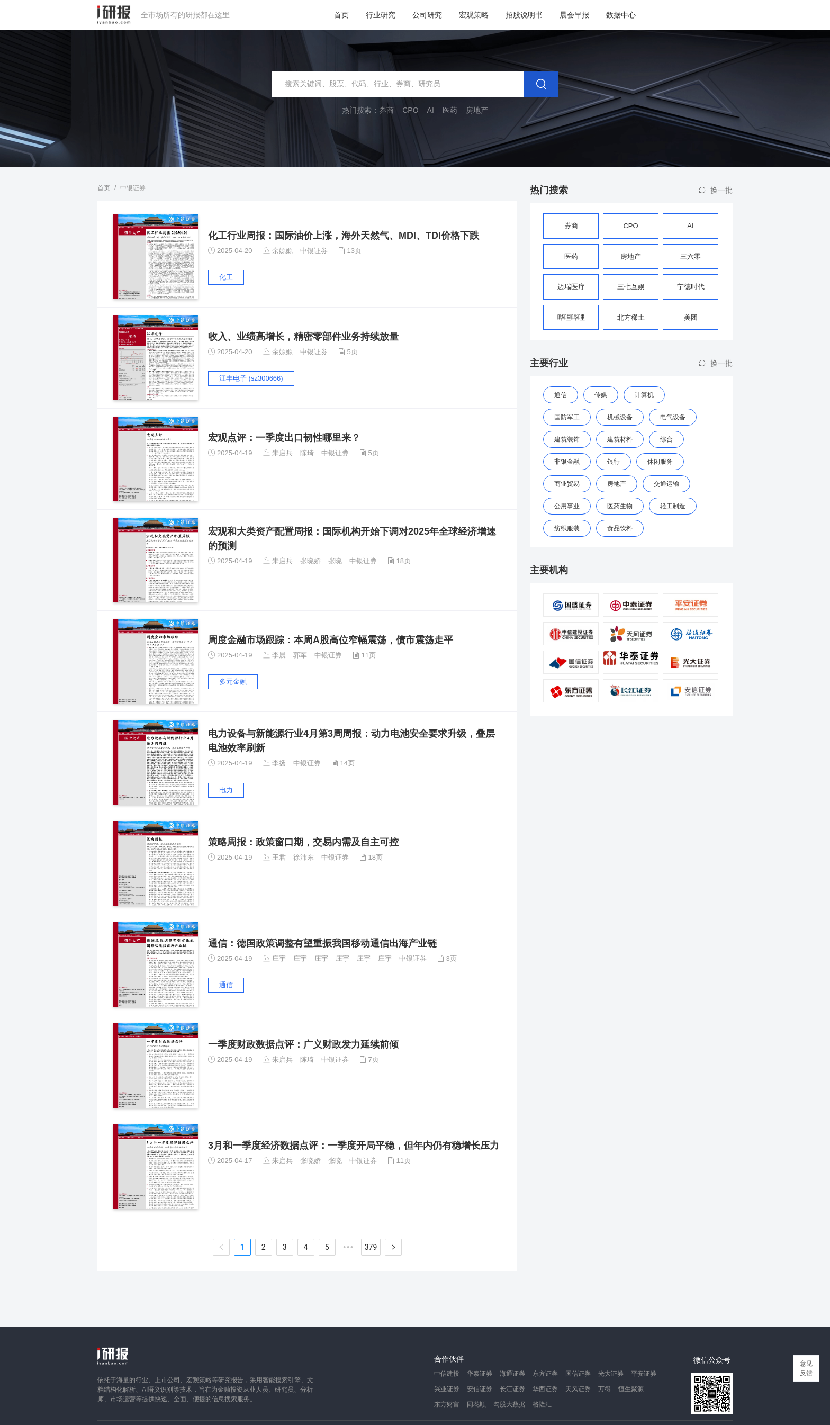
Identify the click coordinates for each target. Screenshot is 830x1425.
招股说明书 (524, 15)
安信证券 (479, 1389)
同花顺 (476, 1404)
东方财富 (446, 1404)
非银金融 (567, 461)
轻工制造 (672, 506)
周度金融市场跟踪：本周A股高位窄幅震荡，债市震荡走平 (330, 640)
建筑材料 (620, 439)
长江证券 (512, 1389)
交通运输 (666, 484)
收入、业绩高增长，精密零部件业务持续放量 (303, 336)
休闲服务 (660, 461)
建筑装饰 (567, 439)
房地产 (616, 484)
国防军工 (567, 417)
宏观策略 (474, 15)
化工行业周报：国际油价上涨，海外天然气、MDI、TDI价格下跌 (343, 235)
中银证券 (314, 251)
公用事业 (567, 506)
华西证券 (545, 1389)
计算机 (644, 395)
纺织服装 (567, 528)
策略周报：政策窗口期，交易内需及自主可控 (303, 842)
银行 (613, 461)
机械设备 (620, 417)
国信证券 (578, 1373)
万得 (604, 1389)
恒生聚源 (631, 1389)
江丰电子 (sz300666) (251, 378)
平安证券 (643, 1373)
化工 (226, 277)
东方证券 (545, 1373)
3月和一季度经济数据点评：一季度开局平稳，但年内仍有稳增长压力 (353, 1145)
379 (371, 1247)
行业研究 (380, 15)
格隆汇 (542, 1404)
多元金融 (233, 682)
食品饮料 (620, 528)
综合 (666, 439)
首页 (341, 15)
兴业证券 (446, 1389)
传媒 (600, 395)
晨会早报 (574, 15)
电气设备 (672, 417)
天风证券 (578, 1389)
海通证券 (512, 1373)
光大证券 (611, 1373)
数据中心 (621, 15)
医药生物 (620, 506)
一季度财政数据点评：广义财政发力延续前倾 (303, 1044)
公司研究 (427, 15)
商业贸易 (567, 484)
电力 (226, 790)
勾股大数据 (509, 1404)
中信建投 (446, 1373)
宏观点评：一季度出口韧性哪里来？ (284, 437)
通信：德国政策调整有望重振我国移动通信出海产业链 (322, 943)
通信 (226, 985)
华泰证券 (479, 1373)
